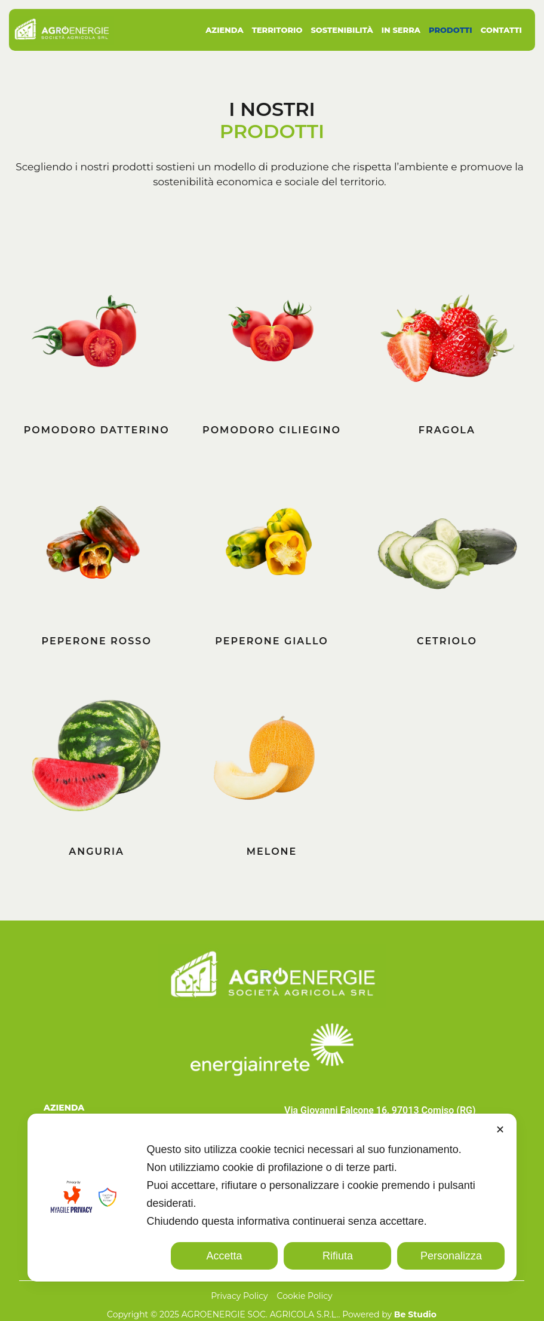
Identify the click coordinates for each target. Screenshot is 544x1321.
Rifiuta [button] (337, 1256)
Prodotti (450, 30)
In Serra (401, 30)
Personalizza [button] (451, 1256)
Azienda (224, 30)
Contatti (501, 30)
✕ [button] (500, 1130)
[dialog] (272, 1198)
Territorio (277, 30)
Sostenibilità (342, 30)
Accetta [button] (224, 1256)
